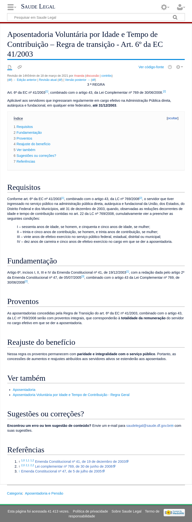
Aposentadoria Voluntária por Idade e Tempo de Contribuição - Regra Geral (71, 395)
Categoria (14, 493)
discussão (92, 75)
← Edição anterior (25, 80)
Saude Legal (38, 6)
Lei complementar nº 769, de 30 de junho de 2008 (73, 466)
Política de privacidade (90, 511)
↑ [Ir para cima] (19, 471)
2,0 (23, 465)
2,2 (32, 465)
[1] (46, 91)
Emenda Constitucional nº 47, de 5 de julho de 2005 (61, 471)
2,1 (27, 465)
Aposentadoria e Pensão (44, 493)
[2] (164, 91)
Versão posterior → (77, 80)
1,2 (32, 460)
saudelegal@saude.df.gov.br (148, 426)
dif (9, 80)
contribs (106, 75)
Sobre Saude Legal (126, 511)
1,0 (23, 460)
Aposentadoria (24, 390)
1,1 (27, 460)
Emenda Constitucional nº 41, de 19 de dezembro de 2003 (80, 461)
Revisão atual (48, 80)
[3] (82, 276)
